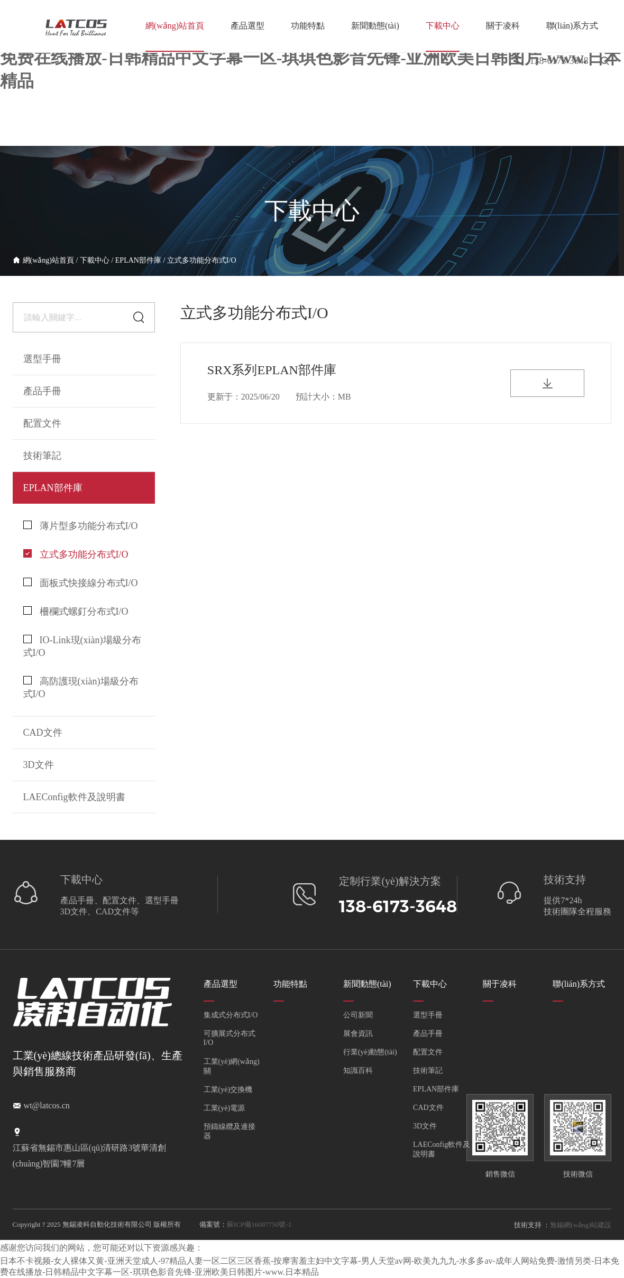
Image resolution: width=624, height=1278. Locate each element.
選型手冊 (42, 359)
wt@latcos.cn (47, 1105)
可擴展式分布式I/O (229, 1038)
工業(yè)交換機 (228, 1090)
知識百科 (358, 1071)
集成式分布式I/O (231, 1015)
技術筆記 (428, 1071)
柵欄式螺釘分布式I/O (76, 611)
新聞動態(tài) (375, 25)
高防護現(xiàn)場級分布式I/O (81, 687)
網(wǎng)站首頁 (174, 25)
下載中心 (443, 25)
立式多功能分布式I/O (201, 260)
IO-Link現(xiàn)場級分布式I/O (82, 646)
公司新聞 (358, 1015)
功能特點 (308, 25)
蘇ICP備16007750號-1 (259, 1224)
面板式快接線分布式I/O (80, 583)
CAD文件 (428, 1108)
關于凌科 (503, 25)
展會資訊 (358, 1034)
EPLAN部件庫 (138, 260)
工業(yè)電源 (224, 1108)
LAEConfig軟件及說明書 (74, 797)
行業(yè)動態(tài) (370, 1052)
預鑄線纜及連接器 (229, 1131)
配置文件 (428, 1052)
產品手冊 (428, 1034)
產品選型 (247, 25)
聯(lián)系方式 (572, 25)
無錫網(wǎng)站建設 (580, 1225)
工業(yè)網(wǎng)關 (232, 1066)
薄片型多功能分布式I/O (80, 526)
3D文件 (425, 1126)
